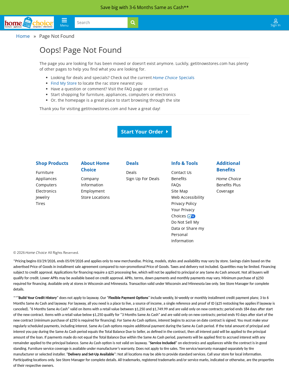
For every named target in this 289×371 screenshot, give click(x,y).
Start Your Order (144, 131)
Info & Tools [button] (184, 163)
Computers (46, 184)
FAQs (176, 184)
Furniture (45, 172)
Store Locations (95, 197)
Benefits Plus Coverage (228, 185)
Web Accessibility (187, 197)
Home (23, 36)
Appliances (46, 178)
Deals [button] (132, 163)
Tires (40, 203)
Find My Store (64, 83)
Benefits (179, 178)
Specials (173, 77)
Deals (131, 172)
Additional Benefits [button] (228, 166)
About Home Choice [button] (95, 166)
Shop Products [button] (52, 163)
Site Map (179, 191)
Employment (93, 191)
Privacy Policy (183, 203)
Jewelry (42, 197)
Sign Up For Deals (142, 178)
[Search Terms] (101, 22)
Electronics (46, 191)
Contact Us (181, 172)
